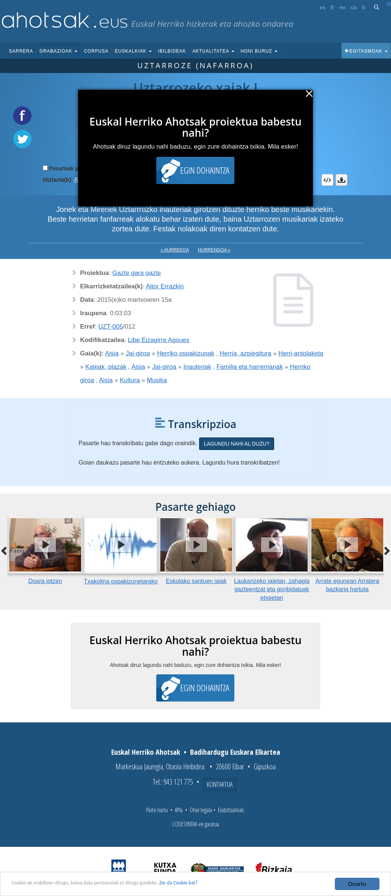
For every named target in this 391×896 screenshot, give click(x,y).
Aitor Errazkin (165, 286)
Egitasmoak (366, 51)
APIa (179, 810)
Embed (327, 180)
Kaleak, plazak (105, 366)
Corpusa (96, 51)
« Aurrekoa (175, 250)
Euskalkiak (133, 51)
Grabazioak (58, 51)
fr (332, 7)
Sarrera (21, 51)
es (323, 7)
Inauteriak (197, 366)
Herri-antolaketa (300, 353)
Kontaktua (220, 784)
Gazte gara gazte (136, 272)
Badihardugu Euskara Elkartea (235, 752)
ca (354, 7)
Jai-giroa (138, 353)
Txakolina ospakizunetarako (120, 581)
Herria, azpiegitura (245, 353)
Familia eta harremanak (250, 366)
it (363, 7)
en (343, 7)
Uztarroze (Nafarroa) (195, 65)
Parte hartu (157, 810)
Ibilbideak (172, 51)
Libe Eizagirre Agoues (158, 339)
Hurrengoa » (214, 250)
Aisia (112, 353)
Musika (157, 380)
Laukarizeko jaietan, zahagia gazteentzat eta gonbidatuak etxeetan (272, 589)
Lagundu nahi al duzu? (236, 444)
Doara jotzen (45, 581)
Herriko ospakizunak (185, 353)
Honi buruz (259, 51)
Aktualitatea (213, 51)
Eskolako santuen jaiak (196, 581)
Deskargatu (341, 180)
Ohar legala (201, 810)
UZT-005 (110, 326)
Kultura (130, 380)
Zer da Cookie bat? (218, 884)
